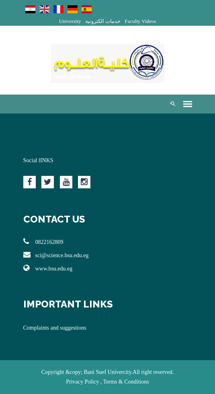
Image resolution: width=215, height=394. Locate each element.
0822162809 (43, 241)
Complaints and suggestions (54, 328)
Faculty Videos (140, 21)
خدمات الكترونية (103, 21)
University (70, 21)
